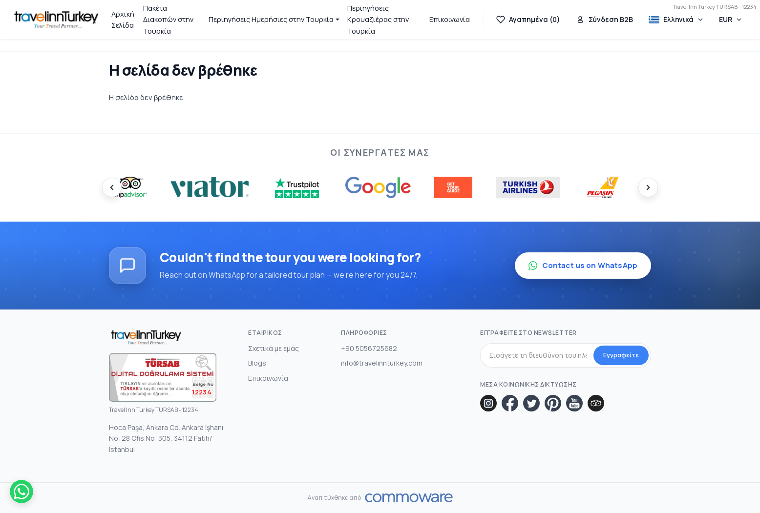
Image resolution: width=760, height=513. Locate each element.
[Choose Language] (676, 20)
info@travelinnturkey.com (381, 363)
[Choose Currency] (730, 19)
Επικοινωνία (449, 19)
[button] (274, 19)
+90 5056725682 (369, 348)
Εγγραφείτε (621, 354)
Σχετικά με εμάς (273, 348)
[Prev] (112, 187)
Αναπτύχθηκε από (334, 498)
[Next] (648, 187)
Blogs (257, 363)
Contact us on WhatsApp (582, 265)
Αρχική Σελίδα (122, 19)
